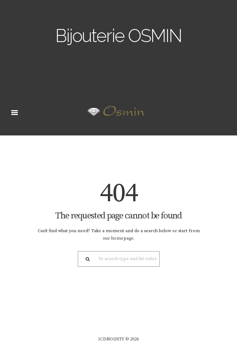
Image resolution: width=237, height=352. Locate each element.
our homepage (118, 238)
